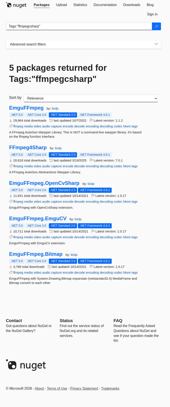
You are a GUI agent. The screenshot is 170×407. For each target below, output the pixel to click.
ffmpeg (18, 126)
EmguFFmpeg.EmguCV (38, 218)
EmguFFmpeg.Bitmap (36, 254)
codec (118, 126)
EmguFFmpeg (26, 108)
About (39, 388)
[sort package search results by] (91, 98)
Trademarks (110, 388)
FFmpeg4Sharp (28, 147)
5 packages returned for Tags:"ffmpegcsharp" (58, 73)
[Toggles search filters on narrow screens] (156, 44)
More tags (130, 126)
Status (66, 320)
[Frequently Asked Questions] (118, 320)
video (37, 126)
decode (79, 126)
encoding (92, 126)
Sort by (15, 97)
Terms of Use (57, 388)
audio (46, 126)
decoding (106, 126)
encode (68, 126)
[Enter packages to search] (79, 26)
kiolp (55, 108)
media (28, 126)
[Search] (156, 26)
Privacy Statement (84, 388)
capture (56, 126)
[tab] (42, 5)
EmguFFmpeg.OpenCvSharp (44, 183)
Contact (14, 320)
